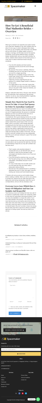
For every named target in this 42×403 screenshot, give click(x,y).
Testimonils (3, 382)
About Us (3, 377)
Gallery (2, 379)
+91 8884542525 (28, 1)
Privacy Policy (24, 375)
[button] (35, 6)
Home (2, 375)
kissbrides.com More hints (27, 130)
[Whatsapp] (38, 399)
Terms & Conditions (25, 377)
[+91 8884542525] (22, 1)
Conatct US (3, 386)
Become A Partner (5, 384)
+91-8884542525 (5, 368)
